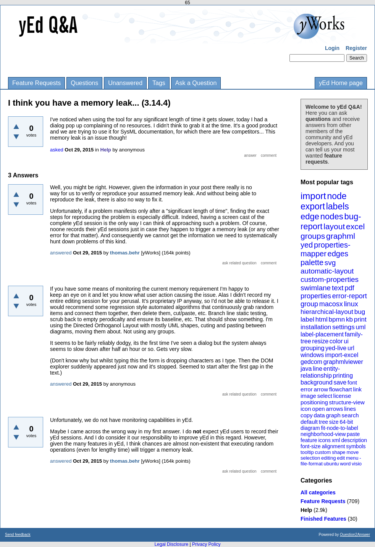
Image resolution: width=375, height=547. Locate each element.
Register (356, 48)
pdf (349, 288)
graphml (340, 236)
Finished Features (323, 519)
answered (60, 253)
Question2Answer (355, 535)
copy (307, 415)
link (357, 389)
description (354, 440)
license (342, 396)
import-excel (341, 355)
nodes (331, 216)
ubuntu (331, 464)
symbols (355, 446)
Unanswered (125, 83)
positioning (314, 402)
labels (337, 206)
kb (349, 319)
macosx (331, 304)
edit (341, 458)
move (352, 452)
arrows (334, 408)
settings (343, 327)
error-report (349, 296)
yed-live (335, 348)
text (338, 288)
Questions (84, 83)
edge (310, 216)
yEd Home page (341, 83)
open (318, 408)
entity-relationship (320, 372)
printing (343, 375)
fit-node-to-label (339, 428)
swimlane (316, 288)
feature (309, 440)
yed (307, 245)
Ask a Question (196, 83)
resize (320, 341)
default (309, 421)
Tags (158, 83)
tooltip (307, 452)
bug (359, 311)
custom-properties (330, 279)
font (352, 382)
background (317, 382)
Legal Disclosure (171, 544)
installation (316, 327)
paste (353, 434)
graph (333, 415)
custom (323, 452)
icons (324, 440)
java (306, 368)
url (351, 348)
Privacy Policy (206, 544)
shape (338, 452)
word (345, 464)
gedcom (311, 362)
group (309, 304)
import (313, 196)
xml (336, 440)
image (308, 396)
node (336, 196)
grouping (312, 348)
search (350, 415)
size (334, 422)
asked (56, 150)
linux (351, 304)
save (339, 382)
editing (328, 458)
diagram (310, 428)
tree (323, 422)
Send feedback (18, 535)
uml (360, 327)
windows (312, 355)
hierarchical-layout (327, 311)
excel (355, 226)
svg (330, 263)
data (319, 415)
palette (312, 262)
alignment (333, 446)
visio (357, 464)
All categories (318, 492)
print (360, 319)
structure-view (347, 402)
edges (338, 253)
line (317, 368)
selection (310, 458)
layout (334, 226)
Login (332, 48)
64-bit (346, 422)
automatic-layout (327, 271)
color (336, 341)
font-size (311, 446)
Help (306, 510)
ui (346, 341)
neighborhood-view (323, 434)
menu (352, 458)
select (324, 396)
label (307, 319)
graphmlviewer (343, 362)
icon (306, 408)
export (313, 206)
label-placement (322, 334)
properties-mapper (326, 249)
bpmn (337, 319)
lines (350, 408)
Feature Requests (36, 83)
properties (316, 296)
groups (313, 236)
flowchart (340, 389)
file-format (312, 464)
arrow (321, 389)
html (321, 319)
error (307, 389)
